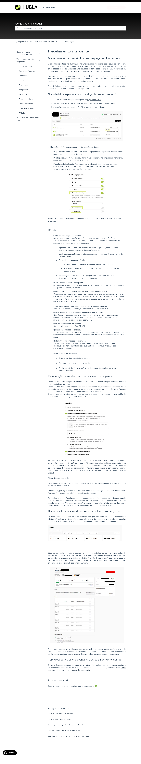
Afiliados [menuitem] (22, 113)
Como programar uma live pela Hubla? (61, 714)
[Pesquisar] (123, 28)
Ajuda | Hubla (20, 42)
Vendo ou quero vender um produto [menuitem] (25, 60)
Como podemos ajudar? (29, 23)
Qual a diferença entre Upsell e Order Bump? (64, 731)
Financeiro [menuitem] (23, 76)
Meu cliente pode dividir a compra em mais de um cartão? (68, 736)
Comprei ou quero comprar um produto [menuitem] (24, 53)
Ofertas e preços (67, 42)
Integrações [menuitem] (23, 90)
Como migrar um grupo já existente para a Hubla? (65, 725)
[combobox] (68, 28)
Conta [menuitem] (21, 80)
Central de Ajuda (48, 7)
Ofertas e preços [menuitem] (26, 108)
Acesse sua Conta (116, 7)
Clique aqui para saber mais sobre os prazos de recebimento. (87, 668)
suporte (91, 686)
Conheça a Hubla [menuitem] (25, 66)
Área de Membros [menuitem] (26, 99)
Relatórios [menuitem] (23, 94)
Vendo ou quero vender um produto (43, 42)
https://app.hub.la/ (94, 100)
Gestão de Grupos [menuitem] (26, 104)
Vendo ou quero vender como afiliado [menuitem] (28, 119)
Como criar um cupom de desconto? (61, 719)
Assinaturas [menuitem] (23, 85)
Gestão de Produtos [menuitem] (27, 71)
